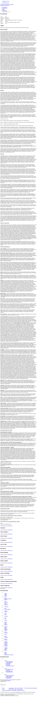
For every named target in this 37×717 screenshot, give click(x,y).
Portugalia (6, 637)
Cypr (5, 603)
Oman (5, 634)
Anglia (5, 595)
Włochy (5, 653)
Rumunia (5, 639)
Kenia (5, 623)
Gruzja (5, 614)
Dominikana (6, 606)
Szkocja (5, 644)
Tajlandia (5, 647)
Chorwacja (6, 602)
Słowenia (5, 642)
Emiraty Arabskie (7, 609)
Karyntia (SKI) (8, 663)
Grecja (5, 613)
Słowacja (5, 641)
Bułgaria (5, 599)
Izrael (5, 618)
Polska (5, 636)
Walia (5, 652)
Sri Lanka (6, 643)
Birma (5, 597)
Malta (5, 627)
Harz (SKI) (8, 670)
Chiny (5, 601)
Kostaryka (6, 624)
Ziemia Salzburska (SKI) (10, 665)
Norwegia (6, 632)
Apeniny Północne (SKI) (10, 675)
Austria (5, 596)
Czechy (5, 604)
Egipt (5, 608)
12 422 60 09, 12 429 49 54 (4, 5)
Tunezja (5, 649)
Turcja (5, 650)
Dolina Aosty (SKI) (9, 676)
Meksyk (5, 630)
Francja (5, 611)
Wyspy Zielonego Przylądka (8, 654)
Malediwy (6, 626)
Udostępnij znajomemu (4, 525)
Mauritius (5, 629)
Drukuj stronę (10, 525)
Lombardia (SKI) (9, 677)
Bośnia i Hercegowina (7, 598)
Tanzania (5, 648)
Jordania (5, 620)
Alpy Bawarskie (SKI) (9, 669)
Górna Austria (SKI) (9, 662)
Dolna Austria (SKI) (9, 661)
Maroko (5, 628)
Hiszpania (6, 616)
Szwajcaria (6, 645)
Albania (5, 593)
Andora (5, 594)
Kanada (5, 622)
